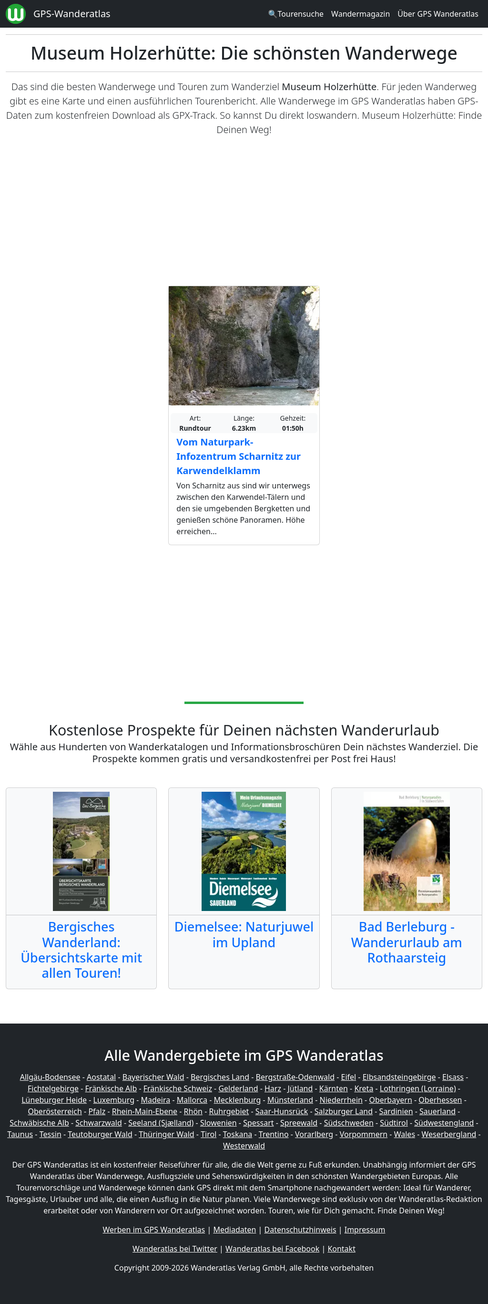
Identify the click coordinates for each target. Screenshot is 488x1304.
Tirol (208, 1134)
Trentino (274, 1134)
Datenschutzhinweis (300, 1229)
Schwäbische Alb (39, 1123)
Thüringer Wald (166, 1134)
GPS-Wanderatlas (72, 13)
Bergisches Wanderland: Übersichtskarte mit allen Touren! (81, 950)
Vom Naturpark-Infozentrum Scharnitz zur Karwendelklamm (238, 456)
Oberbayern (390, 1100)
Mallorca (192, 1100)
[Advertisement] (244, 211)
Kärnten (333, 1088)
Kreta (363, 1088)
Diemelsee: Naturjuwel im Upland (244, 934)
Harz (272, 1088)
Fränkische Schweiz (177, 1088)
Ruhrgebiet (229, 1111)
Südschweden (349, 1123)
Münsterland (290, 1100)
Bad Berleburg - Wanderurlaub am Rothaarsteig (406, 942)
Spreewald (298, 1123)
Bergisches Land (220, 1077)
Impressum (365, 1229)
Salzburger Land (344, 1111)
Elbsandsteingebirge (399, 1077)
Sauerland (437, 1111)
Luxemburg (113, 1100)
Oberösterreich (55, 1111)
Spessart (258, 1123)
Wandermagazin (360, 14)
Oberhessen (440, 1100)
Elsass (453, 1077)
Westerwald (244, 1145)
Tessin (50, 1134)
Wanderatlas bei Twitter (174, 1248)
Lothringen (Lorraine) (418, 1088)
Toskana (238, 1134)
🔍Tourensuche (296, 14)
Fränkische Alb (111, 1088)
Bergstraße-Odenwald (295, 1077)
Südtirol (394, 1123)
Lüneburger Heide (54, 1100)
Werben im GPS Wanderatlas (154, 1229)
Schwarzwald (98, 1123)
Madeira (155, 1100)
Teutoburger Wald (100, 1134)
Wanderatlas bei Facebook (272, 1248)
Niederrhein (341, 1100)
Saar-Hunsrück (281, 1111)
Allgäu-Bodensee (50, 1077)
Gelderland (238, 1088)
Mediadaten (234, 1229)
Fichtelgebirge (53, 1088)
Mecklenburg (237, 1100)
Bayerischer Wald (153, 1077)
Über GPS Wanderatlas (437, 14)
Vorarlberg (314, 1134)
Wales (404, 1134)
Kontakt (341, 1248)
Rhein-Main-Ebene (144, 1111)
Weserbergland (449, 1134)
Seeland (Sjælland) (160, 1123)
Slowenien (218, 1123)
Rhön (193, 1111)
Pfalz (96, 1111)
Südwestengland (444, 1123)
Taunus (20, 1134)
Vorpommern (364, 1134)
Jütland (300, 1088)
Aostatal (101, 1077)
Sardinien (396, 1111)
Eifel (348, 1077)
